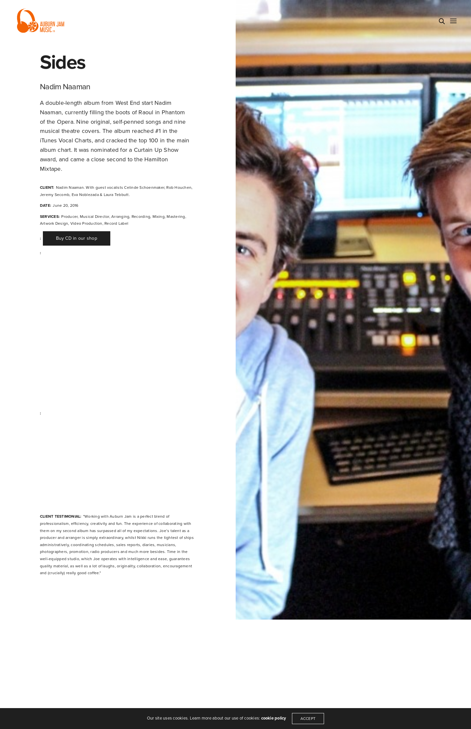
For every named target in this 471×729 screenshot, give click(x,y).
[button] (76, 238)
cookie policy (273, 718)
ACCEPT (308, 718)
